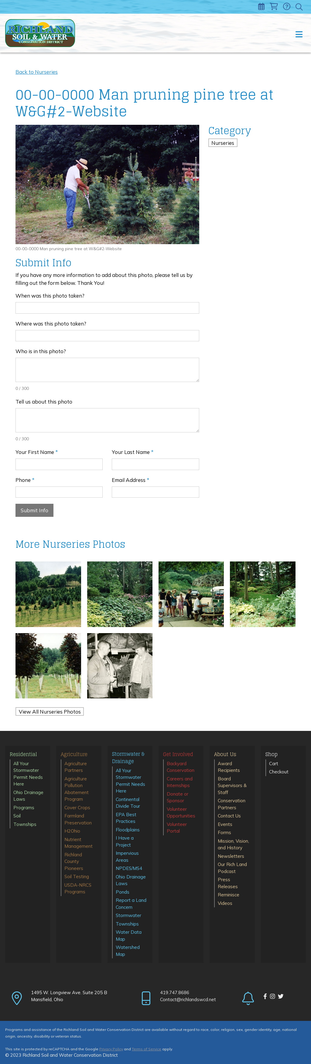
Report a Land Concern (131, 903)
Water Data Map (129, 935)
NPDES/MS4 (129, 868)
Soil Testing (76, 876)
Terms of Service (146, 1049)
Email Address (130, 480)
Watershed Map (128, 950)
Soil (17, 816)
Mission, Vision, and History (233, 844)
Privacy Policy (111, 1049)
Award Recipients (229, 767)
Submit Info (34, 510)
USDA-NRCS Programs (77, 888)
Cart (273, 763)
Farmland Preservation (78, 819)
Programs (23, 807)
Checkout (279, 772)
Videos (225, 903)
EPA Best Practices (126, 818)
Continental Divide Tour (128, 802)
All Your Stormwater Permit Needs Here (28, 774)
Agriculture (74, 755)
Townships (24, 824)
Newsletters (231, 856)
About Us (225, 755)
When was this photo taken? (49, 295)
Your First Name (36, 452)
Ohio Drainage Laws (28, 795)
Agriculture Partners (75, 767)
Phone (25, 480)
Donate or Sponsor (177, 797)
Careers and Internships (180, 782)
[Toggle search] (299, 6)
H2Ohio (72, 831)
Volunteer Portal (177, 827)
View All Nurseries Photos (50, 711)
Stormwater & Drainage (128, 758)
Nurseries (222, 143)
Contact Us (229, 816)
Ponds (122, 892)
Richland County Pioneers (73, 861)
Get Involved (178, 755)
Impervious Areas (127, 856)
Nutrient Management (78, 843)
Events (225, 824)
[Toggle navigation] (299, 33)
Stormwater (128, 915)
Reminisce (228, 895)
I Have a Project (125, 841)
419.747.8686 (174, 992)
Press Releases (228, 883)
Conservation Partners (231, 804)
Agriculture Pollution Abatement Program (76, 789)
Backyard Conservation (180, 767)
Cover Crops (77, 807)
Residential (23, 755)
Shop (271, 755)
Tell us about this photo (43, 401)
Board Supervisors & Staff (232, 785)
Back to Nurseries (36, 72)
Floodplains (128, 830)
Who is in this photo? (40, 351)
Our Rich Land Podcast (232, 867)
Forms (224, 832)
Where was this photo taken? (50, 323)
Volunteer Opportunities (181, 812)
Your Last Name (133, 452)
